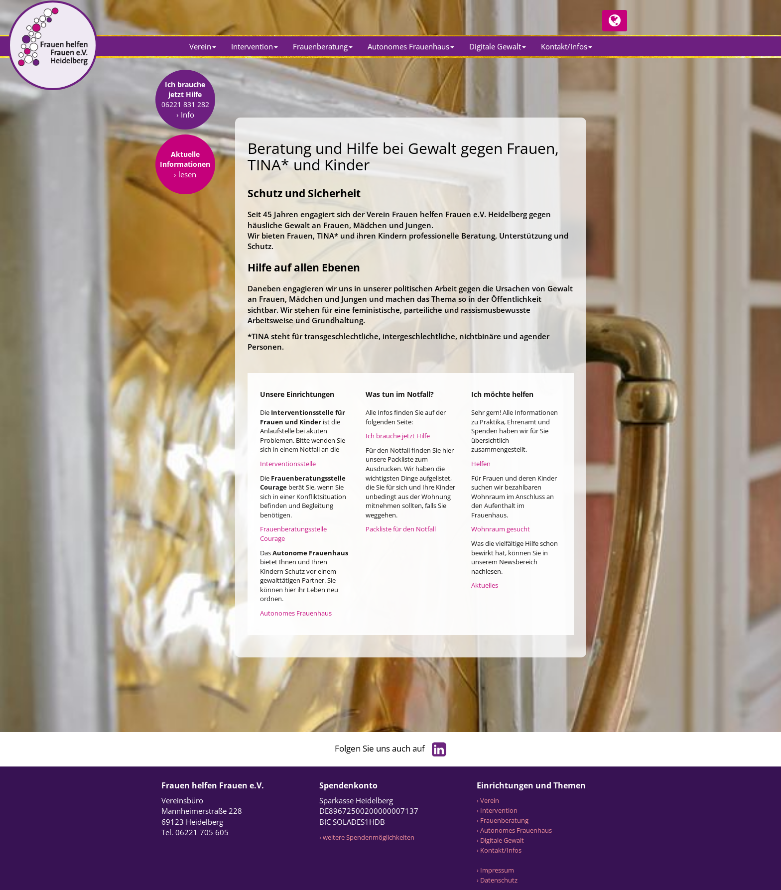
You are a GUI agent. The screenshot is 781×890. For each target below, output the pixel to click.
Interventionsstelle (288, 463)
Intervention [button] (254, 46)
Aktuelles (484, 585)
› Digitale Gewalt (500, 840)
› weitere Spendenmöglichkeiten (366, 837)
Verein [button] (202, 46)
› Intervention (497, 810)
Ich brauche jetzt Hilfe (398, 435)
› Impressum (495, 870)
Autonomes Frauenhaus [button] (411, 46)
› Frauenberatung (502, 820)
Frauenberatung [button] (323, 46)
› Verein (488, 800)
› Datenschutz (497, 880)
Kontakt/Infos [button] (566, 46)
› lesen (185, 237)
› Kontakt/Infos (499, 850)
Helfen (481, 463)
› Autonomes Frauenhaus (514, 830)
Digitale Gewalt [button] (497, 46)
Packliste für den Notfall (401, 528)
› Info (185, 177)
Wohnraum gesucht (500, 528)
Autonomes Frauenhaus (296, 613)
